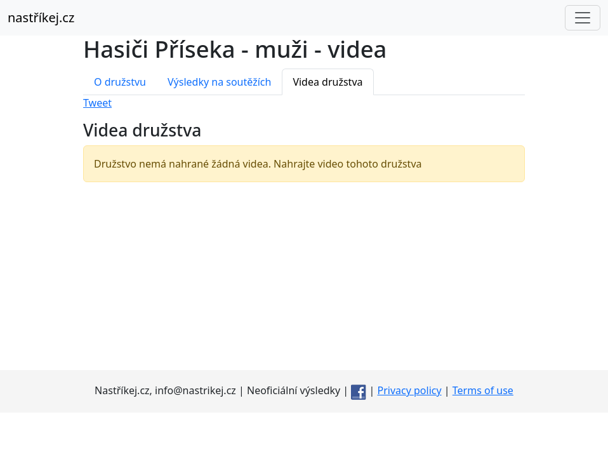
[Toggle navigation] (582, 17)
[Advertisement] (304, 281)
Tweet (97, 103)
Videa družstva (327, 82)
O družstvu (120, 82)
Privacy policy (410, 390)
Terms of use (483, 390)
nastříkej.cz (41, 17)
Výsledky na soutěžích (219, 82)
